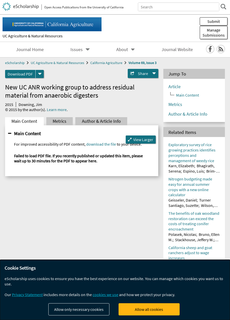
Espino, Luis (193, 171)
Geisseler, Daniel (182, 200)
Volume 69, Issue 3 (142, 62)
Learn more (57, 109)
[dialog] (115, 290)
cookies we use (105, 294)
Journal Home (30, 49)
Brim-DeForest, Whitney (192, 174)
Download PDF (20, 74)
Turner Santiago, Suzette (189, 202)
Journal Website (177, 49)
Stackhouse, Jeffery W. (194, 239)
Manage (214, 32)
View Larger (143, 139)
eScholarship (15, 62)
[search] (223, 7)
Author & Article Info (101, 121)
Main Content (24, 121)
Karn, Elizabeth (181, 165)
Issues (76, 49)
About (122, 49)
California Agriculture (106, 62)
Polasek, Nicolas (182, 234)
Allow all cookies (149, 309)
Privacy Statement (27, 294)
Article (174, 86)
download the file (101, 144)
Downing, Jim (30, 104)
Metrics (59, 121)
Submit (213, 21)
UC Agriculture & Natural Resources (33, 35)
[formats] (40, 74)
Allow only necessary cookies (79, 309)
